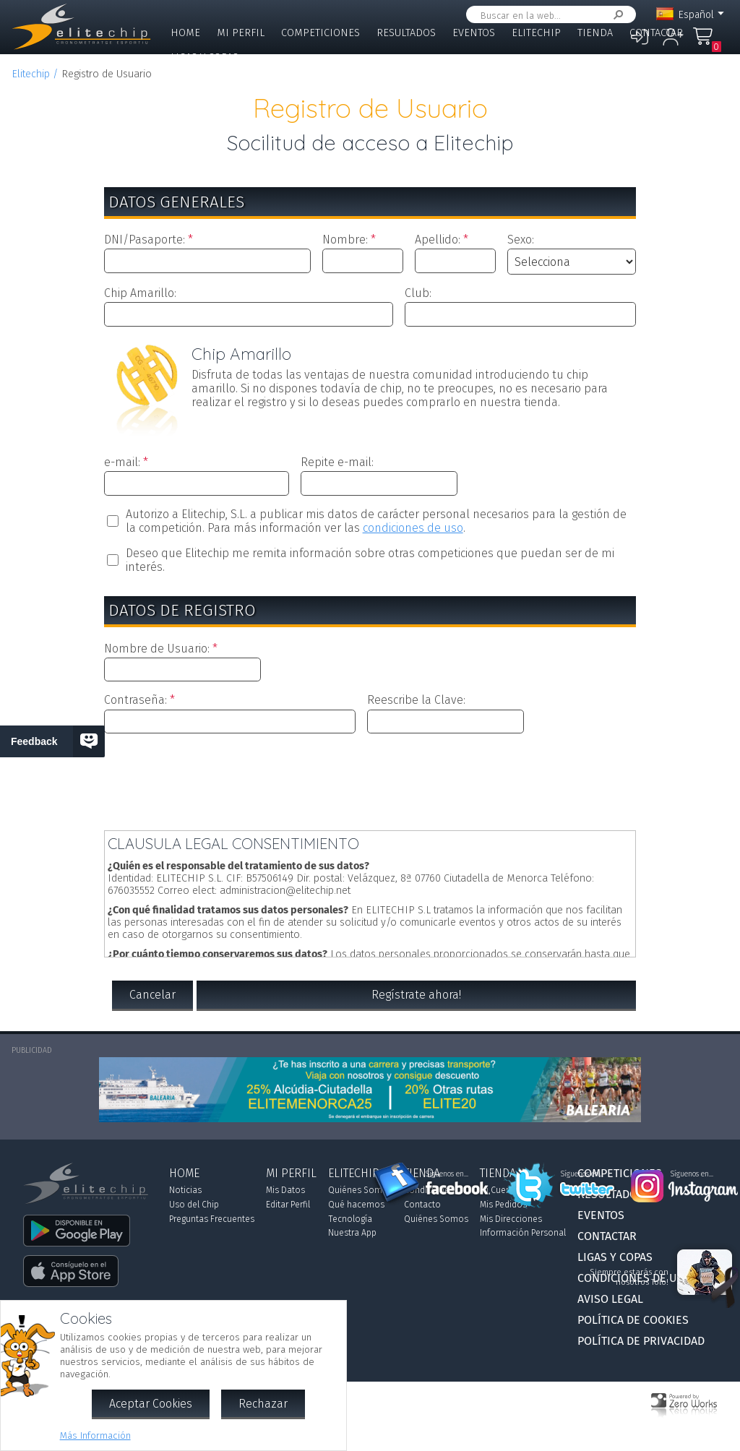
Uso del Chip (194, 1205)
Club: (418, 293)
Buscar (615, 15)
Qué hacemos (356, 1205)
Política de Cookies (633, 1320)
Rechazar (263, 1404)
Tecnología (350, 1219)
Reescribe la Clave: (416, 700)
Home (185, 33)
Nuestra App (352, 1233)
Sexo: (520, 239)
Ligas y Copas (204, 57)
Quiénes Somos (360, 1190)
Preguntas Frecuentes (211, 1219)
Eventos (473, 33)
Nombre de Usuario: (157, 648)
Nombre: (345, 239)
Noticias (185, 1190)
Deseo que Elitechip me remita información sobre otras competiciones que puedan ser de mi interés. (370, 560)
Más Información (95, 1435)
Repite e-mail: (337, 462)
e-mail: (122, 462)
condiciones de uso (413, 528)
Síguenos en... (447, 1174)
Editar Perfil (288, 1205)
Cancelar (152, 995)
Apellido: (437, 239)
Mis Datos (285, 1190)
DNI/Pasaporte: (144, 239)
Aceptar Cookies (150, 1404)
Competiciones (320, 33)
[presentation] (370, 779)
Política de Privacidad (641, 1341)
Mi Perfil (240, 33)
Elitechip (536, 33)
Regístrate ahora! (416, 995)
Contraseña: (135, 700)
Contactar (656, 33)
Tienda (595, 33)
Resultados (406, 33)
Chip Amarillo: (140, 293)
